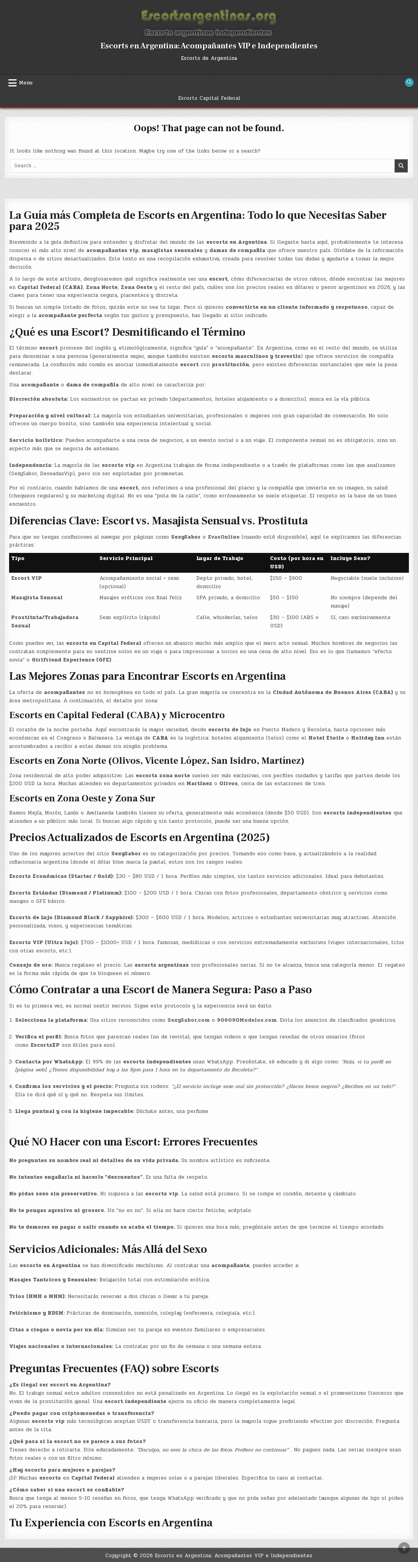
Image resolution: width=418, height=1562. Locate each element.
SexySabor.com (188, 1020)
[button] (209, 1332)
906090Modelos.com (247, 1020)
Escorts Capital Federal (209, 98)
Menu (25, 83)
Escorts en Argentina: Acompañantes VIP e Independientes (209, 46)
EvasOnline (223, 537)
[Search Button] (409, 82)
